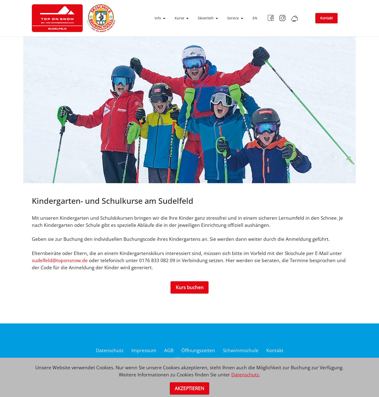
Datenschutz (109, 350)
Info (158, 18)
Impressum (143, 350)
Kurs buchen (190, 287)
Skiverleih (206, 18)
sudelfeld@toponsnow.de (60, 260)
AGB (168, 350)
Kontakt (326, 18)
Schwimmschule (240, 350)
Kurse (179, 18)
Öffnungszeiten (198, 350)
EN (255, 18)
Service (233, 18)
